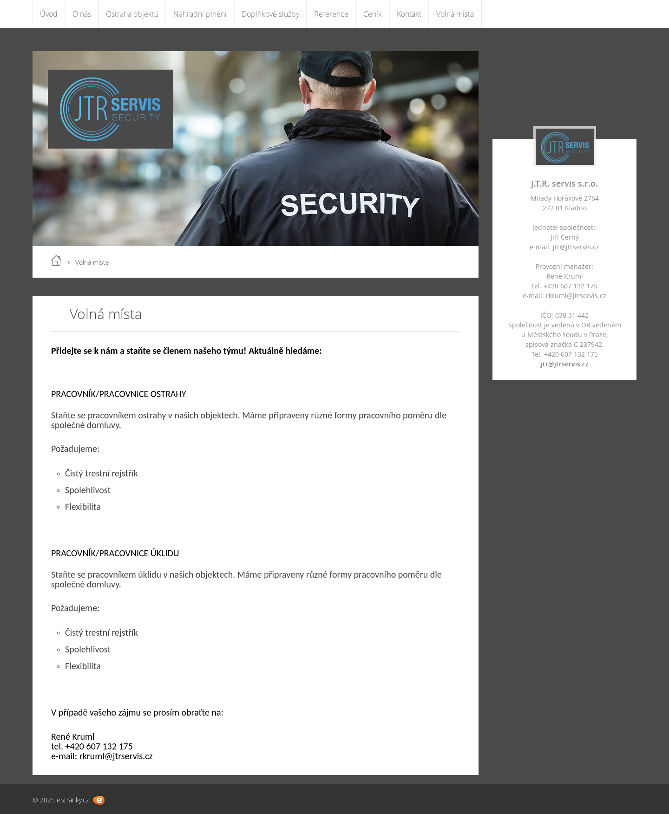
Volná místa (455, 14)
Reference (331, 14)
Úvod (49, 14)
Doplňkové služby (270, 14)
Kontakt (409, 14)
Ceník (372, 14)
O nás (81, 14)
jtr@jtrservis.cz (565, 363)
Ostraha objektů (132, 14)
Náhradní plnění (200, 14)
